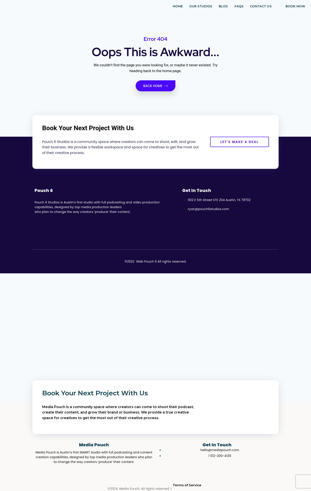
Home (178, 6)
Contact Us (260, 6)
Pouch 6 (44, 190)
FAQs (239, 6)
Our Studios (200, 6)
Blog (223, 6)
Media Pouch (94, 445)
